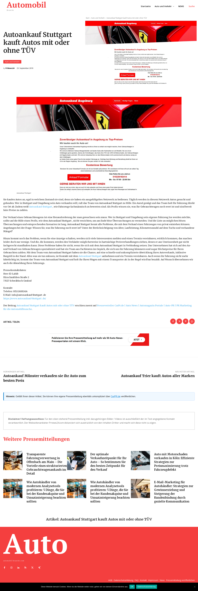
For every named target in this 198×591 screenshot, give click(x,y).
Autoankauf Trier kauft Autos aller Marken (158, 376)
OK (132, 587)
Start (87, 18)
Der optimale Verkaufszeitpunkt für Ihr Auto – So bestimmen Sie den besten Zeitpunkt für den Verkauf (108, 462)
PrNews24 (10, 68)
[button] (192, 6)
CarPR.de (115, 397)
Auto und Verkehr (12, 62)
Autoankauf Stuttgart (40, 207)
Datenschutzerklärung (147, 587)
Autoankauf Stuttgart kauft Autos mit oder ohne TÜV (45, 306)
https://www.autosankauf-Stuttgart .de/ (24, 298)
